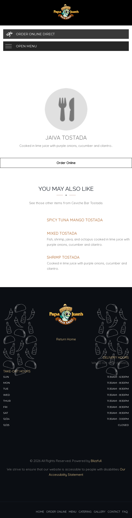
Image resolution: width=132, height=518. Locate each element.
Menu (72, 511)
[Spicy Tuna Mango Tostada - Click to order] (75, 220)
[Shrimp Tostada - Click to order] (63, 257)
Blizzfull (96, 461)
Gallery (99, 511)
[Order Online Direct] (66, 34)
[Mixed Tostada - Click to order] (62, 233)
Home (40, 511)
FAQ (125, 511)
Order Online (66, 163)
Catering (84, 511)
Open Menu (26, 46)
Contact (113, 511)
